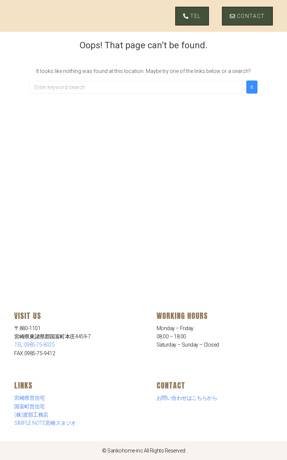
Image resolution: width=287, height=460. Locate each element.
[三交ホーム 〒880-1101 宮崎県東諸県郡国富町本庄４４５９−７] (143, 153)
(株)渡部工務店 (31, 415)
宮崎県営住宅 (29, 398)
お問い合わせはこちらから (187, 398)
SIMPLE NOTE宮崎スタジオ (44, 423)
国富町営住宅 (29, 406)
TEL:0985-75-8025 (34, 345)
